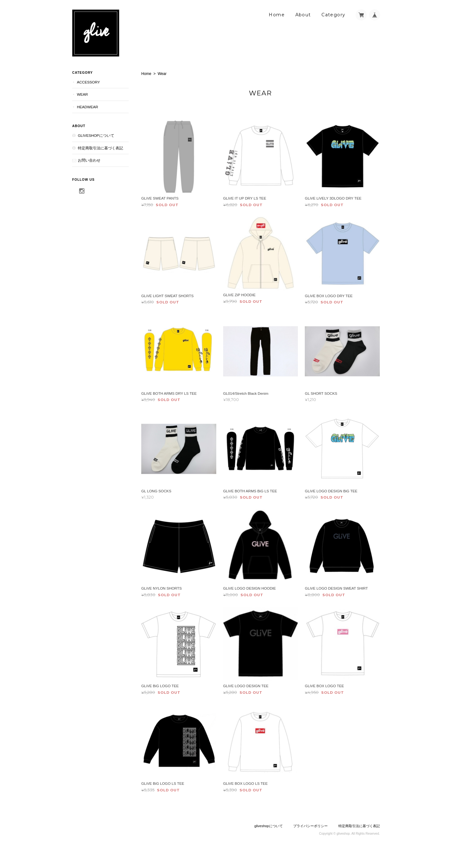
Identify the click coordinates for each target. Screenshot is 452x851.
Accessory (88, 82)
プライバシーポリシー (310, 826)
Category (333, 15)
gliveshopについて (96, 135)
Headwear (87, 107)
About (303, 15)
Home (277, 15)
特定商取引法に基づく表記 (100, 148)
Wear (82, 94)
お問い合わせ (89, 160)
